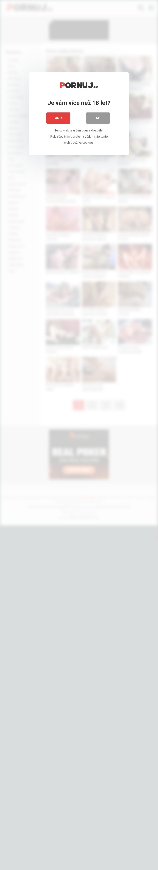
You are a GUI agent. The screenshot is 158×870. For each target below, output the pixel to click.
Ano (58, 118)
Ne (98, 118)
